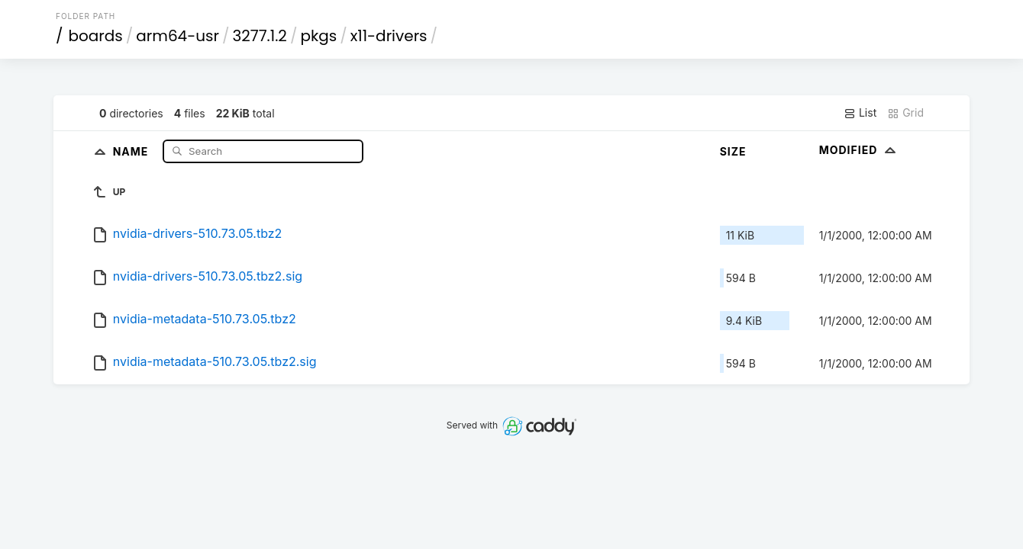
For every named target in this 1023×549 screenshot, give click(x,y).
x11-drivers (389, 36)
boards (96, 36)
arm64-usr (177, 36)
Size (733, 151)
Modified (859, 149)
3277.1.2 (259, 36)
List (860, 113)
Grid (905, 113)
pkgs (318, 36)
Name (132, 150)
